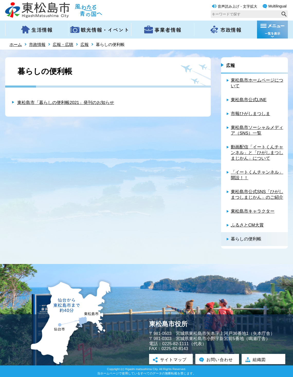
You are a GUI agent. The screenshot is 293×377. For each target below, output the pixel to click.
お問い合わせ (217, 359)
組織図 (256, 359)
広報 (84, 44)
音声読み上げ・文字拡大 (234, 6)
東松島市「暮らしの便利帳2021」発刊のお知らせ (65, 102)
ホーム (16, 44)
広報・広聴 (63, 44)
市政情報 (37, 44)
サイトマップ (171, 359)
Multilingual (275, 6)
